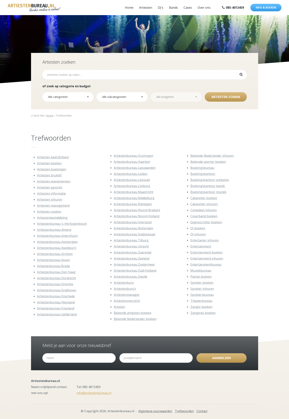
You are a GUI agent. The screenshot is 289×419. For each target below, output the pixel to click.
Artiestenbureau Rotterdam (133, 228)
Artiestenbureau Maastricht (133, 192)
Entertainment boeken (206, 252)
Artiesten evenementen (53, 181)
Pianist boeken (201, 276)
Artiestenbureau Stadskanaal (134, 234)
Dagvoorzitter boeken (206, 222)
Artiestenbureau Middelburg (134, 198)
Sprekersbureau (202, 295)
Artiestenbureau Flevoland (56, 302)
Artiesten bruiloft (49, 175)
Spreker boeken (201, 283)
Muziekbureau (200, 270)
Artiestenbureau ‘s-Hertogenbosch (62, 224)
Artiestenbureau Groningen (133, 156)
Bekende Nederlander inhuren (212, 156)
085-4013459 (233, 7)
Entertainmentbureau (205, 264)
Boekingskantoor (202, 174)
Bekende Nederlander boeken (135, 319)
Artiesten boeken (49, 163)
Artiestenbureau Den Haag (56, 272)
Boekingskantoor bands (207, 186)
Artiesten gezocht (49, 187)
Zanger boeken (201, 307)
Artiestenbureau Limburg (132, 186)
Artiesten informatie (51, 193)
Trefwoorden (184, 411)
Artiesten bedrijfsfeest (53, 157)
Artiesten (145, 7)
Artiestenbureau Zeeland (131, 258)
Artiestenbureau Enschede (56, 296)
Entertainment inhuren (206, 258)
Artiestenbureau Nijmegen (133, 204)
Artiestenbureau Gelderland (57, 314)
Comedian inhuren (203, 210)
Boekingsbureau (202, 168)
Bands (173, 7)
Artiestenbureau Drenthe (55, 284)
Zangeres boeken (203, 313)
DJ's (160, 7)
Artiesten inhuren (49, 199)
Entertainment (200, 246)
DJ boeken (197, 228)
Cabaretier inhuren (204, 204)
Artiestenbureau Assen (53, 260)
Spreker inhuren (202, 289)
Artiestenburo (124, 283)
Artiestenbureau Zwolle (130, 276)
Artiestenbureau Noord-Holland (136, 216)
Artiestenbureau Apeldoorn (56, 248)
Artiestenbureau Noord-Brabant (137, 210)
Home (129, 7)
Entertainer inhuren (204, 240)
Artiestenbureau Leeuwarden (135, 168)
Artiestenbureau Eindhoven (56, 290)
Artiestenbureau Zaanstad (132, 252)
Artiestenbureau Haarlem (132, 162)
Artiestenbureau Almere (54, 230)
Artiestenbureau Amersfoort (57, 236)
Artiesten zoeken (225, 97)
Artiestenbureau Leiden (130, 174)
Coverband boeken (203, 216)
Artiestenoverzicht (127, 301)
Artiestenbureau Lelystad (132, 180)
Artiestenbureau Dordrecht (56, 278)
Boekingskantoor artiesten (209, 180)
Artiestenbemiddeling (52, 218)
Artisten (119, 307)
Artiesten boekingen (51, 169)
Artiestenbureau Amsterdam (57, 242)
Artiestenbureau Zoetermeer (134, 264)
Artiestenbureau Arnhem (55, 254)
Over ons (204, 7)
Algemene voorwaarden (155, 411)
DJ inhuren (198, 234)
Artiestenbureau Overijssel (133, 222)
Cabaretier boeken (203, 198)
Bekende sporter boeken (208, 162)
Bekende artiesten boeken (132, 313)
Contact (201, 411)
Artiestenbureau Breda (53, 266)
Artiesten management (53, 205)
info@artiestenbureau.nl (93, 393)
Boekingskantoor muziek (208, 192)
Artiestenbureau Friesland (55, 308)
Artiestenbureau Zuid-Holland (135, 270)
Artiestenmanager (127, 295)
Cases (188, 7)
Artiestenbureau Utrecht (131, 246)
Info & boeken (266, 7)
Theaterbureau (201, 301)
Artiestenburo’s (125, 289)
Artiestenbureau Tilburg (131, 240)
